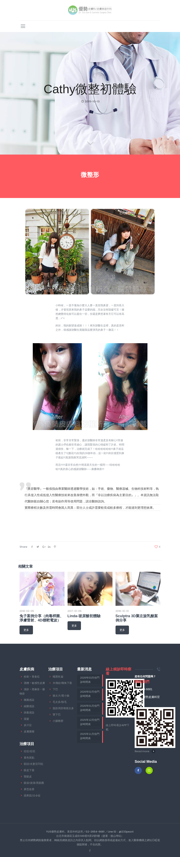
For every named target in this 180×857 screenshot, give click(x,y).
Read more (142, 751)
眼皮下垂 (29, 770)
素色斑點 (29, 757)
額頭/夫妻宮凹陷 (33, 763)
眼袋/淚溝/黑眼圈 (34, 782)
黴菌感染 (29, 699)
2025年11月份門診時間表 (89, 736)
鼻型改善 (29, 789)
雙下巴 (57, 714)
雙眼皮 (28, 776)
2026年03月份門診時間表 (89, 679)
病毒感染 (29, 712)
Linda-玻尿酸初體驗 (84, 616)
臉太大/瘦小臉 (61, 695)
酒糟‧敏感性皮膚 (34, 682)
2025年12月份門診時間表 (89, 722)
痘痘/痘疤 (29, 751)
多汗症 (28, 725)
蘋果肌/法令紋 (32, 795)
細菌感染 (29, 706)
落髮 (26, 718)
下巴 (55, 689)
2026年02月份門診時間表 (89, 694)
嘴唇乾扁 (58, 676)
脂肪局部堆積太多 (63, 708)
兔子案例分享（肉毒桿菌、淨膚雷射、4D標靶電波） (41, 618)
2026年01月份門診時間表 (89, 708)
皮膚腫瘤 (29, 731)
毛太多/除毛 (60, 701)
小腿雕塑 (58, 720)
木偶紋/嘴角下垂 (62, 682)
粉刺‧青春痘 (32, 676)
